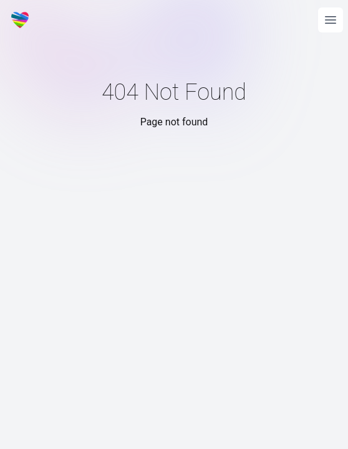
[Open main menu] (330, 19)
